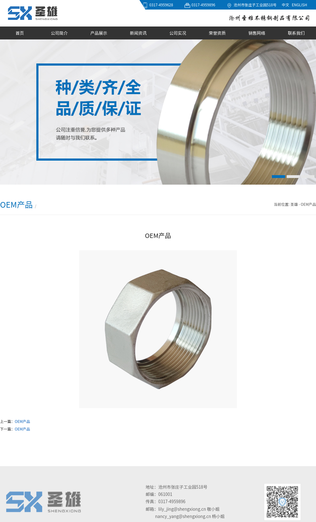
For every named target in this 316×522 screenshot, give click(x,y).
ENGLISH (299, 4)
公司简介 (59, 33)
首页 (19, 33)
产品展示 (98, 33)
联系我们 (296, 33)
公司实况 (177, 33)
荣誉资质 (217, 33)
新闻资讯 (138, 33)
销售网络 (256, 33)
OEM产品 (22, 421)
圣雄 (294, 204)
